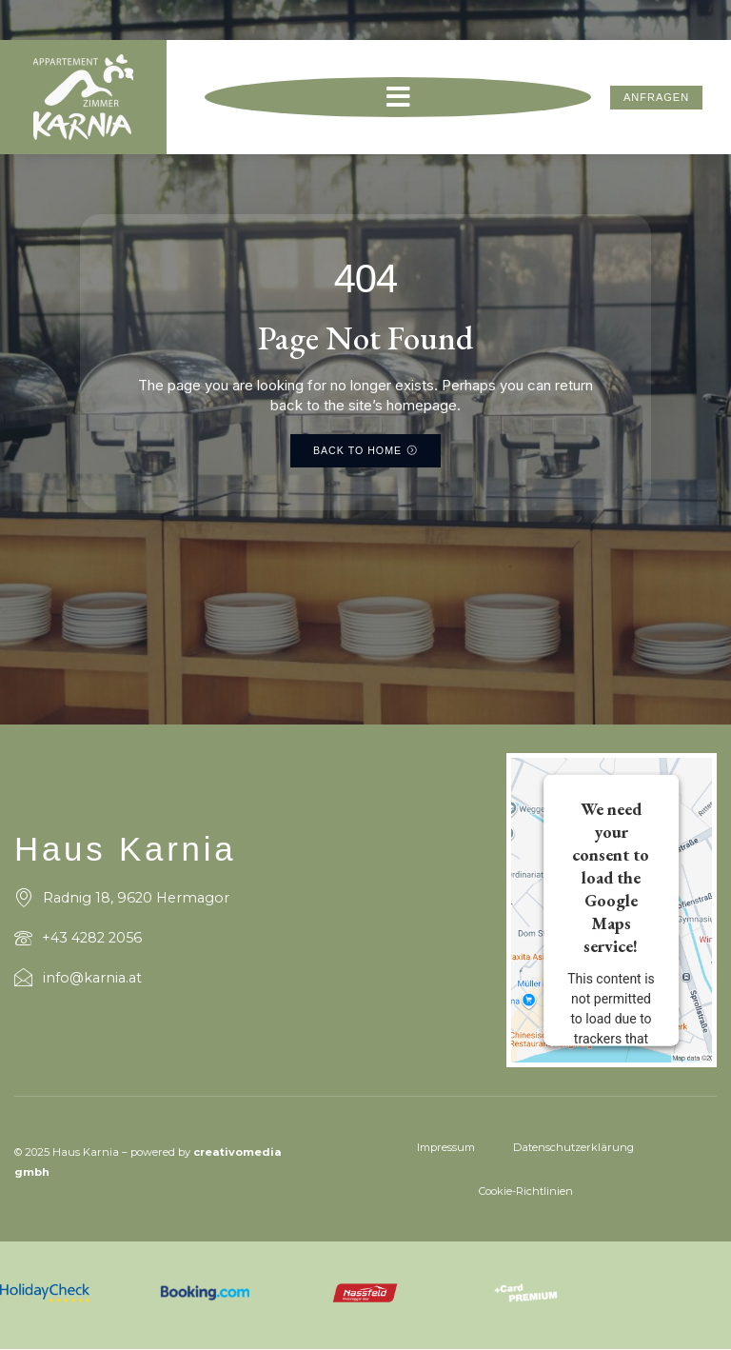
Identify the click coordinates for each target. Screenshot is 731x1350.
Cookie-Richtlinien (526, 1191)
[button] (398, 100)
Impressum (446, 1147)
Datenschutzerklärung (573, 1147)
